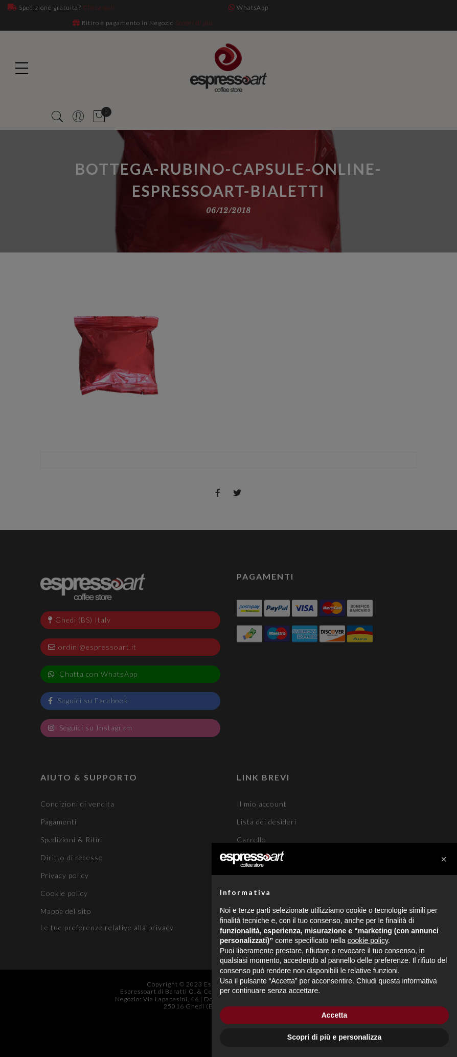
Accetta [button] (335, 1015)
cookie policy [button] (368, 940)
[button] (444, 859)
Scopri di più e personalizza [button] (334, 1037)
